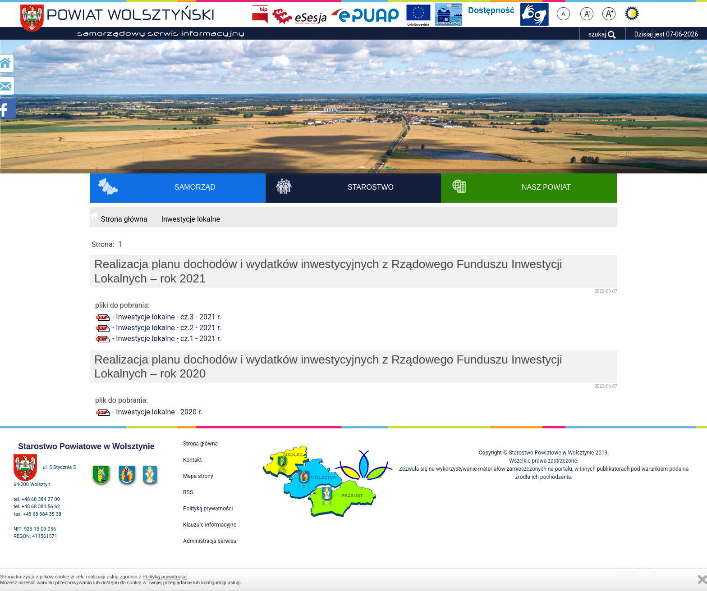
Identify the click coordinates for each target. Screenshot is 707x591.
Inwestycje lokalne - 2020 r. (159, 412)
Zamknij (702, 579)
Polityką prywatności (165, 576)
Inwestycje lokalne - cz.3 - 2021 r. (168, 317)
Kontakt (192, 460)
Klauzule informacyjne (209, 525)
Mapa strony (198, 476)
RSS (188, 492)
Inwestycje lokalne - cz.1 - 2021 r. (168, 338)
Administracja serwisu (209, 541)
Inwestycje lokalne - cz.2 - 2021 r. (168, 327)
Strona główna (124, 219)
